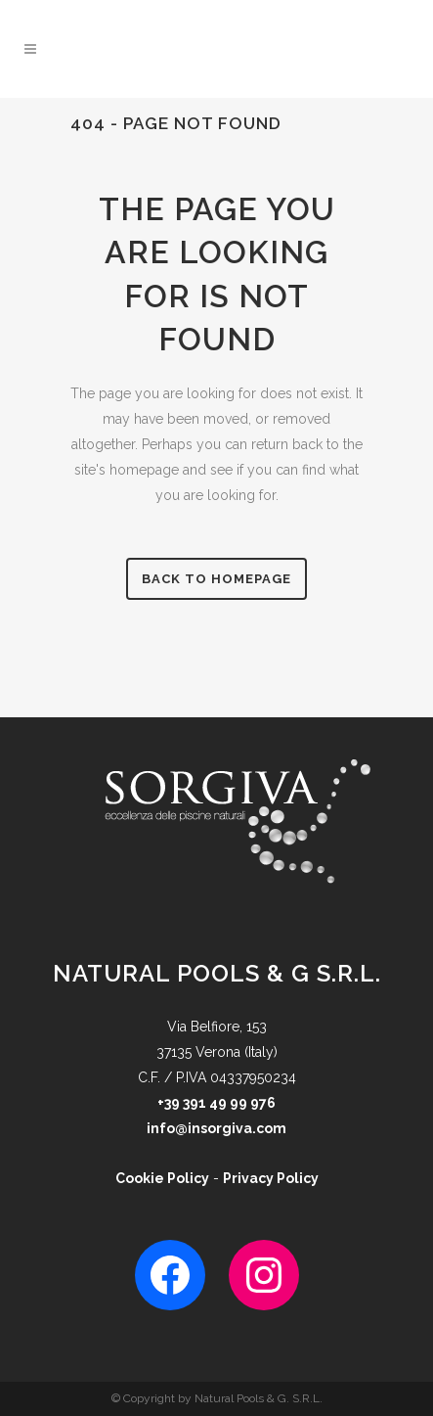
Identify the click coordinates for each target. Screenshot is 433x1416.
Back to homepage (216, 578)
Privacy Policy (271, 1178)
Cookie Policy (162, 1178)
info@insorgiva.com (216, 1128)
